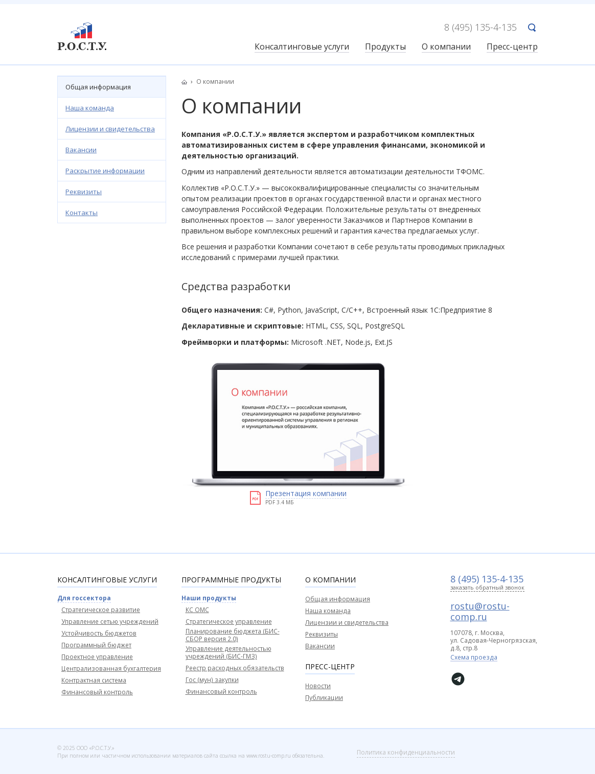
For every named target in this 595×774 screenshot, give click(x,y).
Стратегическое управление (229, 621)
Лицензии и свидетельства (110, 128)
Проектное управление (97, 657)
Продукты (385, 47)
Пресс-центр (512, 47)
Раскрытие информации (105, 170)
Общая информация (98, 86)
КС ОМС (197, 610)
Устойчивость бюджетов (98, 633)
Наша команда (89, 107)
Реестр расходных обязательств (235, 668)
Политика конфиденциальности (406, 752)
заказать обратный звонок (487, 587)
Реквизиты (83, 191)
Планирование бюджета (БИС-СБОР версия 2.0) (233, 635)
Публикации (324, 697)
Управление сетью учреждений (109, 621)
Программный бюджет (96, 645)
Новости (318, 686)
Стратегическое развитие (100, 610)
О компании (446, 47)
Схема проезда (473, 658)
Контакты (81, 212)
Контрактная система (93, 680)
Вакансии (81, 149)
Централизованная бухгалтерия (111, 668)
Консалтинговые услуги (302, 47)
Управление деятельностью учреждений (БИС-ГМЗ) (228, 652)
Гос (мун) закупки (212, 680)
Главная (187, 82)
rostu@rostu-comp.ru (480, 611)
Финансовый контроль (97, 692)
